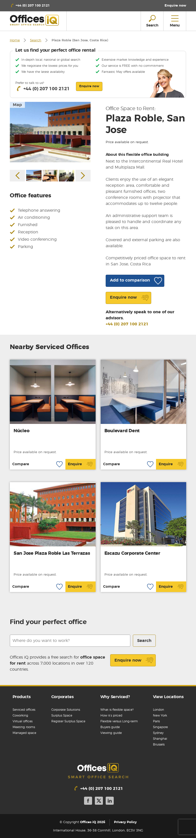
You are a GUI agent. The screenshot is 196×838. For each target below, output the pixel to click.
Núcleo (21, 431)
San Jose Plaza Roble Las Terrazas (52, 553)
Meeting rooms (24, 727)
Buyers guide (110, 727)
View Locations (168, 697)
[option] (50, 132)
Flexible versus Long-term (119, 721)
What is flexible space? (117, 709)
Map (17, 105)
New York (160, 715)
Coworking (20, 715)
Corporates (62, 697)
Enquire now (133, 660)
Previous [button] (17, 175)
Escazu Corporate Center (132, 553)
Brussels (159, 744)
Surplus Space (61, 715)
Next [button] (83, 175)
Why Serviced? (115, 697)
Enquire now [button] (89, 86)
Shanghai (160, 738)
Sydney (158, 732)
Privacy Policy (125, 822)
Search (35, 40)
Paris (156, 721)
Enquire (80, 464)
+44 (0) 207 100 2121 (127, 324)
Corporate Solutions (65, 709)
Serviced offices (24, 709)
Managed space (24, 732)
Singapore (160, 727)
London (158, 709)
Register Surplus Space (68, 721)
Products (22, 697)
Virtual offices (22, 721)
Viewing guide (111, 732)
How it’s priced (111, 715)
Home (15, 40)
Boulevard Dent (122, 431)
